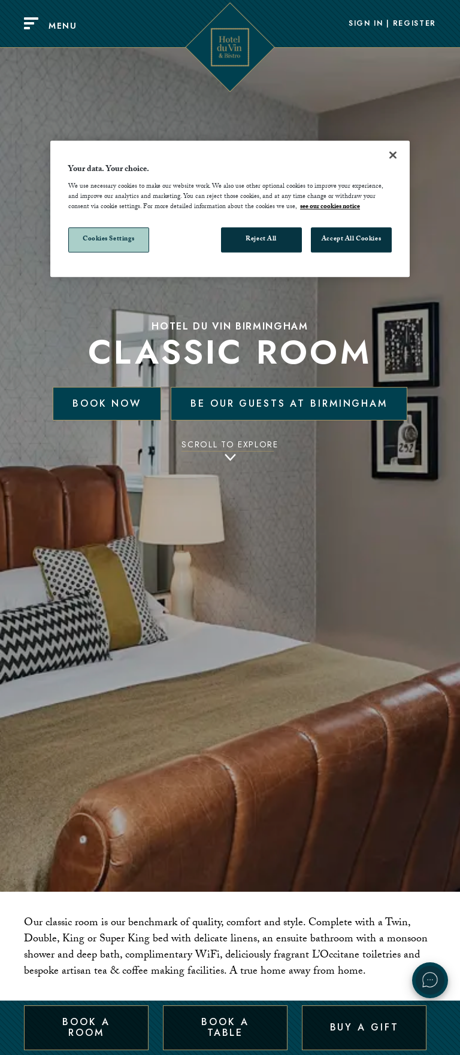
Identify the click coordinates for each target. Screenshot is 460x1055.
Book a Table (225, 1027)
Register (414, 24)
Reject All (261, 240)
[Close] (393, 155)
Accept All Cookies (351, 240)
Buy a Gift (364, 1027)
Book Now (106, 403)
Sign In (366, 24)
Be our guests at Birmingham (289, 403)
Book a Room (86, 1027)
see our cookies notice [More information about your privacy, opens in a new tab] (330, 208)
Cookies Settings (109, 240)
